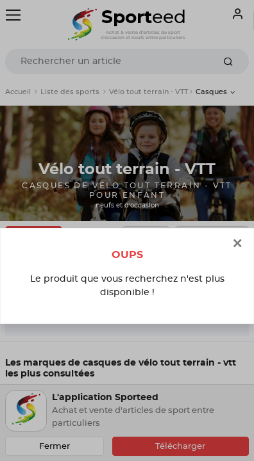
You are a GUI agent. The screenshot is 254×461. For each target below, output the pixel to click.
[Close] (237, 244)
